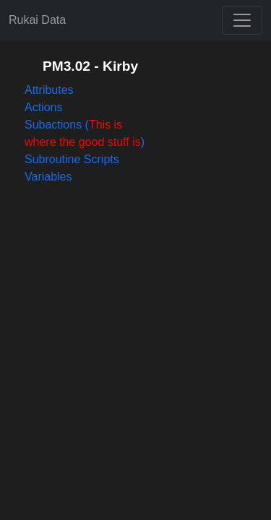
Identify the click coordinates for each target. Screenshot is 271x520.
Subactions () (85, 133)
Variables (48, 176)
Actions (43, 107)
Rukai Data (37, 20)
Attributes (49, 90)
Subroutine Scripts (72, 159)
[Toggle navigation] (242, 20)
